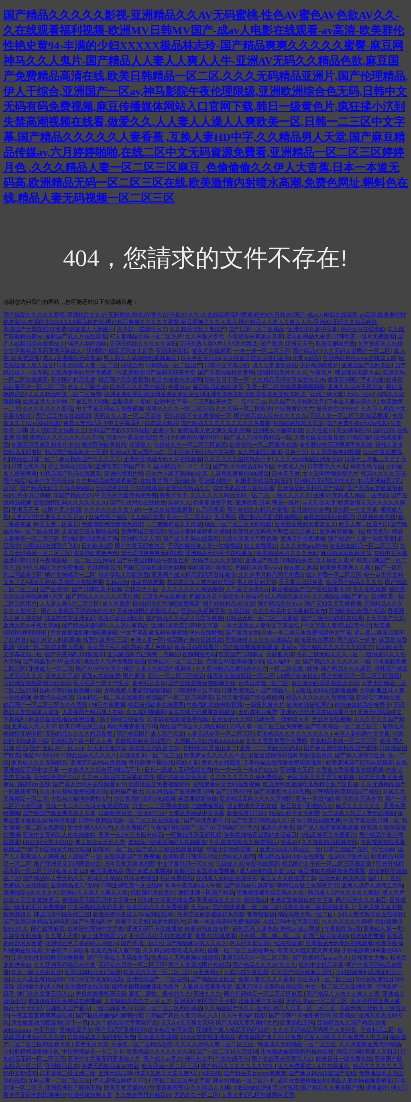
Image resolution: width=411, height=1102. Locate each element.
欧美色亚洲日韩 (200, 358)
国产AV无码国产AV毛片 (228, 828)
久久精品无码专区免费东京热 (288, 380)
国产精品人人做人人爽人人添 (342, 994)
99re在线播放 (206, 633)
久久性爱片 (320, 430)
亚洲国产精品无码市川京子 (119, 351)
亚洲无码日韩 (115, 1073)
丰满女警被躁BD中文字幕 (302, 900)
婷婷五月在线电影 (362, 329)
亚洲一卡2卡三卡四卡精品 (130, 835)
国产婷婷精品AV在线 (229, 604)
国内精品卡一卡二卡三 (182, 467)
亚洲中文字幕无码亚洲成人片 (103, 1059)
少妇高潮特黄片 (319, 365)
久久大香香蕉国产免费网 (276, 741)
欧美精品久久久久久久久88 (160, 1052)
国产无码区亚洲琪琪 (120, 1030)
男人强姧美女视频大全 (58, 430)
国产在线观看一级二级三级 (246, 907)
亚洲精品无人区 (140, 539)
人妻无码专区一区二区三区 (220, 734)
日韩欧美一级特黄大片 (281, 719)
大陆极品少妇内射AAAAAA (208, 741)
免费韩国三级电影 (143, 532)
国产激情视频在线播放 (250, 647)
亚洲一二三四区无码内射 (270, 748)
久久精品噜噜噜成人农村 (174, 950)
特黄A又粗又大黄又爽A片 (166, 1073)
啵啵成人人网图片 (91, 329)
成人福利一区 (283, 662)
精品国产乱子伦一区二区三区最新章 (327, 864)
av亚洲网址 (207, 972)
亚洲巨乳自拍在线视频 (98, 763)
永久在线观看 (370, 589)
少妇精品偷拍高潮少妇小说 (37, 683)
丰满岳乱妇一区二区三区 (150, 755)
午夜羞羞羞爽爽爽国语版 (42, 1016)
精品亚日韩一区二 (33, 459)
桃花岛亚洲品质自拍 (154, 748)
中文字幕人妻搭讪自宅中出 (337, 625)
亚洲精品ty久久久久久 (30, 893)
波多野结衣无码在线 (252, 806)
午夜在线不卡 (232, 1059)
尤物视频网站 (207, 806)
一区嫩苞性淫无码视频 (193, 835)
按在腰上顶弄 (300, 568)
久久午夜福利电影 (243, 1016)
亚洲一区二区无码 (189, 517)
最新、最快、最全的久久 (160, 994)
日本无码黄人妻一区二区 (87, 365)
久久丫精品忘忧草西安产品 (124, 1023)
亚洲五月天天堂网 (44, 402)
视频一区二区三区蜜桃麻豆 (241, 950)
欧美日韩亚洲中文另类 (95, 929)
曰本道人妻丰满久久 (352, 402)
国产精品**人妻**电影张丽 (361, 539)
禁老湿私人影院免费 (123, 575)
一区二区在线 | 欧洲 (293, 669)
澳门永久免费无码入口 (45, 994)
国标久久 (179, 503)
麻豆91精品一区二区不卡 (244, 1081)
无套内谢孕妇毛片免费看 (81, 373)
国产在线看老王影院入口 (282, 1059)
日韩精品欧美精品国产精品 (311, 488)
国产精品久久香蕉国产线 (332, 1088)
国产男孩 (134, 676)
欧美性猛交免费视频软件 (159, 784)
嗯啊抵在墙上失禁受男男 (308, 885)
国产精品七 (307, 351)
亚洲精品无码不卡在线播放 (219, 553)
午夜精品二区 (378, 1030)
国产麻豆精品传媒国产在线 (322, 1073)
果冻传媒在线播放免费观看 (62, 719)
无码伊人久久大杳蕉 (217, 560)
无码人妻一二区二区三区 (59, 1081)
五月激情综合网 (310, 510)
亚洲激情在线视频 (87, 987)
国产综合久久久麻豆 (361, 900)
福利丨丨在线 (384, 878)
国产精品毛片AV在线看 (51, 662)
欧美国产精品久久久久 (354, 582)
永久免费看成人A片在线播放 (313, 1066)
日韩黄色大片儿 (327, 467)
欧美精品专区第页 (170, 1030)
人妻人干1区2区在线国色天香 (257, 1095)
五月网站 (225, 517)
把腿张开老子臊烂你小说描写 (225, 597)
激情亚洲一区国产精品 (206, 893)
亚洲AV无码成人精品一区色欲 (350, 495)
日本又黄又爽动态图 (129, 864)
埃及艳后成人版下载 (115, 950)
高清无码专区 (366, 467)
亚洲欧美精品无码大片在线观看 (162, 459)
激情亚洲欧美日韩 (103, 445)
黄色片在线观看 (211, 351)
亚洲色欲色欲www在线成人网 (360, 358)
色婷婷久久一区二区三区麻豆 (190, 445)
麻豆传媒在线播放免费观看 (331, 871)
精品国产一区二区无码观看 (179, 698)
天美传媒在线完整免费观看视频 (283, 763)
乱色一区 (296, 452)
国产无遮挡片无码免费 (282, 792)
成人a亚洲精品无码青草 (71, 358)
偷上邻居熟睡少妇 (103, 936)
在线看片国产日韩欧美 (168, 481)
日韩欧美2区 (96, 546)
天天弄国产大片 (385, 618)
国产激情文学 (242, 633)
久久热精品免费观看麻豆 (107, 481)
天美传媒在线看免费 (319, 438)
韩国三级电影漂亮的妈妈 (154, 568)
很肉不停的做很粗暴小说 (70, 690)
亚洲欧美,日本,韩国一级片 (267, 503)
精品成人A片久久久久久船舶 (343, 893)
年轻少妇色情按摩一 (231, 849)
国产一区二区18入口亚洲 (227, 1052)
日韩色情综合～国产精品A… (257, 690)
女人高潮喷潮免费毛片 (330, 474)
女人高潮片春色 (204, 336)
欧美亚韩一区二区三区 (170, 1066)
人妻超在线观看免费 (207, 987)
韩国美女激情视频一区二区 (240, 676)
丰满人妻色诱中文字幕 (362, 734)
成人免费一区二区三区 (333, 575)
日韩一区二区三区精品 (176, 676)
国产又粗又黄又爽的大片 (247, 1023)
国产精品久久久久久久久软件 (238, 1066)
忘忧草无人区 (142, 589)
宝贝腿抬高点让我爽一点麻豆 (143, 654)
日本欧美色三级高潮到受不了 (318, 907)
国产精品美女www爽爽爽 (255, 1073)
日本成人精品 (161, 423)
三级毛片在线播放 (164, 597)
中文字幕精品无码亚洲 (95, 907)
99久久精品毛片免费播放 (53, 568)
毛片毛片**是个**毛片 (101, 683)
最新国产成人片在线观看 (76, 336)
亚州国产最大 (126, 792)
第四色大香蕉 (277, 828)
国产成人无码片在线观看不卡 (89, 784)
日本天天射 (286, 474)
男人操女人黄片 (334, 560)
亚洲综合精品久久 (187, 488)
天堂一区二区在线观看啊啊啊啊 (285, 387)
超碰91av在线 (33, 784)
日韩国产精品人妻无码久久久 (182, 1016)
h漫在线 (211, 1073)
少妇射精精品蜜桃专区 (31, 1052)
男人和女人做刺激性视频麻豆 (141, 358)
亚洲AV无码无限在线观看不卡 (317, 712)
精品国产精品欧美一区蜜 (76, 452)
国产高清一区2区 (142, 943)
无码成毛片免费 (257, 712)
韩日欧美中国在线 (151, 763)
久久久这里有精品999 (38, 979)
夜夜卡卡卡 (173, 495)
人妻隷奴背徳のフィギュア (137, 1001)
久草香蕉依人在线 (380, 344)
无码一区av (360, 394)
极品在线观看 (147, 582)
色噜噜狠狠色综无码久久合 (270, 893)
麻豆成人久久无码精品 (39, 763)
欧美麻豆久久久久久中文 (215, 755)
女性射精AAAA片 (89, 828)
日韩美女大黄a (369, 958)
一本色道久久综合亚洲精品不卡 (102, 770)
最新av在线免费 (100, 676)
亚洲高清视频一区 (341, 532)
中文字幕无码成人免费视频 (109, 409)
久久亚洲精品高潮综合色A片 (231, 669)
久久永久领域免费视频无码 (73, 792)
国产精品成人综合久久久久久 (270, 416)
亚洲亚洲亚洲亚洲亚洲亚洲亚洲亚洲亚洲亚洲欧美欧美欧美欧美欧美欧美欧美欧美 (206, 394)
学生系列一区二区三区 (325, 979)
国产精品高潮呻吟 (84, 625)
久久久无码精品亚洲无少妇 (308, 459)
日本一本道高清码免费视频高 (223, 922)
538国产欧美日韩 (298, 676)
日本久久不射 (62, 676)
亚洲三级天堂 (327, 394)
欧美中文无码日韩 (50, 481)
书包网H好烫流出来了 (209, 748)
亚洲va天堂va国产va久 (137, 452)
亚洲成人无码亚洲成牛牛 (227, 878)
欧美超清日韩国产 (309, 705)
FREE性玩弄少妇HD (47, 842)
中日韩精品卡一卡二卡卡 (93, 1052)
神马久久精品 (104, 878)
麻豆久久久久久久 (358, 806)
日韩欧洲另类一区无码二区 (132, 813)
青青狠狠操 (261, 914)
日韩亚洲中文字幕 (260, 1001)
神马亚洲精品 (107, 871)
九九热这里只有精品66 (143, 1095)
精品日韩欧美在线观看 (156, 705)
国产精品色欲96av (280, 604)
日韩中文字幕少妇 (226, 365)
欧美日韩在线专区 (207, 929)
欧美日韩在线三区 (81, 727)
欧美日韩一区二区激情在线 (263, 445)
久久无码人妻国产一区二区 (357, 351)
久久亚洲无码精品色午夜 (65, 965)
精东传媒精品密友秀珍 (362, 705)
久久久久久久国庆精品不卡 (238, 459)
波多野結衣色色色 (95, 553)
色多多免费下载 (212, 503)
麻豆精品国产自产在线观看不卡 (310, 589)
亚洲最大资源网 (157, 1037)
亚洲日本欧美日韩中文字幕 (184, 625)
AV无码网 (383, 849)
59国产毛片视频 (61, 510)
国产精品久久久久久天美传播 (102, 597)
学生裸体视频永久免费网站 (243, 842)
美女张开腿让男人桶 (375, 1001)
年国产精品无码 (73, 495)
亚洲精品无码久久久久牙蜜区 (256, 799)
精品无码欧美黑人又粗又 (367, 1052)
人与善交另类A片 (247, 589)
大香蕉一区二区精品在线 (142, 1044)
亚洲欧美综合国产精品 (357, 611)
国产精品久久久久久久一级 (336, 662)
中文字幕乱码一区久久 (185, 864)
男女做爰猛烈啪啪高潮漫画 (84, 633)
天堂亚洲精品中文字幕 (196, 813)
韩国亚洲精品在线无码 (263, 481)
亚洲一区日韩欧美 (317, 799)
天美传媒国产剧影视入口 (147, 611)
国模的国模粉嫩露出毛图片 (145, 987)
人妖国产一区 (84, 857)
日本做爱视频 (367, 936)
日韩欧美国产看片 (67, 1008)
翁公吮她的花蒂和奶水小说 (325, 683)
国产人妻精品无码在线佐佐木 (77, 611)
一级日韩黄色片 (265, 705)
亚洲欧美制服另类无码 (90, 539)
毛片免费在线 (176, 878)
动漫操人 (140, 445)
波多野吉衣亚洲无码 (70, 618)
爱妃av (289, 647)
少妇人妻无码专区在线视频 (370, 914)
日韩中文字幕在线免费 (166, 900)
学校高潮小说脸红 (209, 568)
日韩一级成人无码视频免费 (178, 770)
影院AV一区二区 (113, 849)
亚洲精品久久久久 (218, 900)
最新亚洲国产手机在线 (356, 380)
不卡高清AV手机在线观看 (160, 936)
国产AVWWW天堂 (99, 669)
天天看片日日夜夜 (301, 582)
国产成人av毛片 (162, 1059)
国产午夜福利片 (92, 922)
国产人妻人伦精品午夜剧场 (158, 669)
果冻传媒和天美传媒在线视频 (64, 1001)
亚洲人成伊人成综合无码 (372, 885)
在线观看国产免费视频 (132, 857)
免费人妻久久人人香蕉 (266, 979)
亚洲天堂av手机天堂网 (31, 625)
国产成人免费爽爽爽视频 (327, 828)
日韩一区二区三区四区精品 (168, 1008)
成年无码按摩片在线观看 (244, 488)
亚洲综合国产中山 (56, 777)
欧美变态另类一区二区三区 (157, 972)
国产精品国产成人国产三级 (150, 734)
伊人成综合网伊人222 (119, 1081)
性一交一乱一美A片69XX (245, 770)
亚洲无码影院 (172, 351)
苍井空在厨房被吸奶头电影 (210, 914)
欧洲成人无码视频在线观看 (185, 958)
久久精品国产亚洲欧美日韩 (179, 792)
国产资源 (271, 344)
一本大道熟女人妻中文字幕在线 (261, 625)
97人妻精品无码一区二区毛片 (146, 336)
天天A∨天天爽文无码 (187, 1023)
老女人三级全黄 (87, 387)
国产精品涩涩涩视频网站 (270, 517)
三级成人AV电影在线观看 (247, 864)
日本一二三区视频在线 (160, 806)
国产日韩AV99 (233, 792)
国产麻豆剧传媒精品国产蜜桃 (340, 748)
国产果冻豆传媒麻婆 (249, 885)
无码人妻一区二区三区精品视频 (349, 416)
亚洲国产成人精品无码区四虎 (233, 1030)
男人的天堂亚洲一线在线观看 (266, 943)
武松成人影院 (238, 857)
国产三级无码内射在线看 (332, 618)
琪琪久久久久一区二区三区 (179, 409)
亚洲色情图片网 (123, 474)
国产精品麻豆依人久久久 (196, 943)
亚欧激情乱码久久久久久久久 (70, 503)
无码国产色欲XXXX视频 (118, 430)
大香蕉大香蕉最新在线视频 (349, 770)
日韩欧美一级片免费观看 (364, 336)
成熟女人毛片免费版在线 (114, 662)
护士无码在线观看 (70, 467)
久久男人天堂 (62, 936)
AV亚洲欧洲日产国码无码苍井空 (155, 373)
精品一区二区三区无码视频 (238, 524)
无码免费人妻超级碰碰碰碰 (137, 690)
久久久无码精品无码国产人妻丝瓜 (315, 1030)
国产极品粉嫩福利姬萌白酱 (109, 1016)
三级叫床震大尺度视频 (249, 539)
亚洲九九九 (207, 994)
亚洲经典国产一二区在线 (157, 979)
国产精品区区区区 (212, 979)
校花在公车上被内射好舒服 (200, 582)
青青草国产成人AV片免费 (269, 1037)
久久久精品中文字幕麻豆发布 (289, 611)
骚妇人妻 (187, 763)
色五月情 (45, 1030)
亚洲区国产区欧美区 (366, 365)
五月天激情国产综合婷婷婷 (249, 698)
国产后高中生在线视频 (63, 416)
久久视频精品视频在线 (329, 842)
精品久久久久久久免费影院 (319, 698)
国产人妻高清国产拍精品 (199, 965)
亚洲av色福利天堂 (203, 611)
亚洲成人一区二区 (50, 669)
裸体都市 (377, 1088)
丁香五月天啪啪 (90, 402)
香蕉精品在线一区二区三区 (343, 741)
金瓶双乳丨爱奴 (131, 402)
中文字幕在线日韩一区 (371, 820)
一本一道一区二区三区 (262, 351)
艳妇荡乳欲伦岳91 (152, 893)
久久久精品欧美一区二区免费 (64, 394)
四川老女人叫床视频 (55, 640)
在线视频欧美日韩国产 (143, 741)
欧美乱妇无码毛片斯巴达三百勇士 (274, 532)
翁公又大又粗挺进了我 (288, 878)
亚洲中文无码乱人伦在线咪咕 (59, 835)
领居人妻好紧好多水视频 (199, 532)
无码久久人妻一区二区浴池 (127, 416)
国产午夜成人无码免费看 (118, 958)
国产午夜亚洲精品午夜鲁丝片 (152, 560)
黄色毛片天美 (149, 683)
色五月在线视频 (331, 719)
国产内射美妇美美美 (182, 777)
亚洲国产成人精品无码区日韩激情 (193, 575)
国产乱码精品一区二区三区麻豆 (264, 994)
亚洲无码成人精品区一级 (290, 849)
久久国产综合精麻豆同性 (302, 972)
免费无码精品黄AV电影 (110, 1066)
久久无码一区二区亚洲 (244, 409)
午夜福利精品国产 (173, 828)
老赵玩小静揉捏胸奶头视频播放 (167, 842)
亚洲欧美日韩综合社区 (191, 857)
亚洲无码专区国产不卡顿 (205, 1001)
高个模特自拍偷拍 (122, 719)
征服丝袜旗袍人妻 (89, 1095)
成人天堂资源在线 (274, 365)
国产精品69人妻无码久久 (53, 878)
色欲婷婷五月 (104, 568)
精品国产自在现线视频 (195, 640)
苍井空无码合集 (23, 936)
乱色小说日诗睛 (31, 495)
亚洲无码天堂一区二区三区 (255, 958)
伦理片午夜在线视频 (130, 438)
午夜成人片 (291, 467)
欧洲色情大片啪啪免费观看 (166, 604)
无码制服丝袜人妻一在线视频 (204, 546)
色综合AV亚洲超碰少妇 (235, 662)
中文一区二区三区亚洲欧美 (338, 987)
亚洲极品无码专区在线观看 (339, 943)
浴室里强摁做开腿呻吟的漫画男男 (290, 755)
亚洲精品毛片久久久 (282, 373)
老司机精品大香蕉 (308, 336)
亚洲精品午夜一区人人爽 (81, 741)
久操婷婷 (239, 611)
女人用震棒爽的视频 (335, 452)
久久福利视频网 (146, 712)
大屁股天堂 (280, 654)
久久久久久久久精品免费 (192, 589)
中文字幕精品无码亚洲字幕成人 (43, 351)
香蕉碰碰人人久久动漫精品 (259, 640)
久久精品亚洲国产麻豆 (340, 597)
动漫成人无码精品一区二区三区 (297, 1044)
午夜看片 (321, 373)
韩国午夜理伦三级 (105, 640)
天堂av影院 (306, 358)
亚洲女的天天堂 (231, 719)
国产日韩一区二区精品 (256, 329)
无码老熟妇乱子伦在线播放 (129, 488)
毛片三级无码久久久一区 (327, 654)
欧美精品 (344, 1016)
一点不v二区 (250, 402)
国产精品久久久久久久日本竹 (336, 647)
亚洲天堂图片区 (348, 857)
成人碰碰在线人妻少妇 (267, 871)
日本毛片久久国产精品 (138, 387)
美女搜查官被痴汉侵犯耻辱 (256, 358)
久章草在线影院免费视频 (178, 719)
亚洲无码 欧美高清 (342, 878)
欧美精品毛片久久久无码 (287, 553)
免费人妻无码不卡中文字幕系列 (102, 423)
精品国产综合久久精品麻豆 (193, 727)
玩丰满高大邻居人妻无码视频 (358, 813)
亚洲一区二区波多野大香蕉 (50, 647)
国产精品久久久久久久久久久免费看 (226, 423)
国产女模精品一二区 (70, 575)
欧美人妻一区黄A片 (363, 524)
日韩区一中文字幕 (355, 510)
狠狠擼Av (255, 900)
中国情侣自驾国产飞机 (50, 546)
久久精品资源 (147, 517)
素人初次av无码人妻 (100, 842)
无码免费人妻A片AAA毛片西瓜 (218, 344)
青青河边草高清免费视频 (205, 871)
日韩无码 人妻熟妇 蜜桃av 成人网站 (277, 929)
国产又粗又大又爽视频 (333, 604)
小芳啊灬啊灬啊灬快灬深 (269, 936)
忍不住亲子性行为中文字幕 (201, 452)
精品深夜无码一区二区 (305, 914)
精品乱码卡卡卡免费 (294, 813)
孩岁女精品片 (168, 922)
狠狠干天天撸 (132, 922)
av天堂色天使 (319, 503)
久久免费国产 (131, 828)
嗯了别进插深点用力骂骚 (59, 849)
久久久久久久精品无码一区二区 (229, 495)
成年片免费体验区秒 (302, 1081)
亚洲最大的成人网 (39, 987)
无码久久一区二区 (196, 1095)
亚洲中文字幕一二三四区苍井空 (193, 402)
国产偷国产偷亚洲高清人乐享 (59, 813)
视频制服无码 (199, 654)
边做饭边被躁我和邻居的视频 (297, 1052)
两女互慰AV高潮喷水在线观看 (65, 582)
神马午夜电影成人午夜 (193, 885)
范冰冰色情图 (140, 878)
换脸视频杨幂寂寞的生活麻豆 (260, 835)
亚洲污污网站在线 (378, 698)
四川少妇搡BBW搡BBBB (189, 438)
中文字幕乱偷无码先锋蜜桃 (154, 633)
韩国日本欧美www (258, 568)
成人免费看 (116, 604)
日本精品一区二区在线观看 (109, 698)
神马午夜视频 (108, 705)
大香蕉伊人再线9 (66, 950)
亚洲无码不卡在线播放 (154, 929)
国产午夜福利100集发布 (74, 654)
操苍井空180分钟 (337, 409)
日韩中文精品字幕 (321, 965)
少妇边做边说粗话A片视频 (266, 1088)
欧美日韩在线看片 (197, 647)
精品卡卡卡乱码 (23, 1008)
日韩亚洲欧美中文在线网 (132, 885)
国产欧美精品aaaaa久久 (320, 958)
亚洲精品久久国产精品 (345, 1023)
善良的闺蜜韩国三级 (101, 994)
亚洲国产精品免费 (73, 380)
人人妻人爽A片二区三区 (69, 604)
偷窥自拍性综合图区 (328, 517)
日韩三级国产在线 (346, 849)
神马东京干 (199, 1059)
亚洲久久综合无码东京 (355, 387)
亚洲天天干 (299, 344)
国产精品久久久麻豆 (346, 669)
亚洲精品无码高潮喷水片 (325, 481)
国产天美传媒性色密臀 (226, 373)
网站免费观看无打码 (131, 727)
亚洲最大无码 (296, 770)
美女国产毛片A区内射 (114, 647)
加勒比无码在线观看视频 (326, 690)
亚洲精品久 (319, 806)
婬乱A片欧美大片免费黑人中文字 (345, 1037)
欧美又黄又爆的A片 (128, 1088)
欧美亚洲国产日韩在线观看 (359, 763)
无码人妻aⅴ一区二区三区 (317, 1001)
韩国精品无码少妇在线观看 (292, 857)
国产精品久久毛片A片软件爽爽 (184, 618)
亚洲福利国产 (215, 481)
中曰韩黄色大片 (294, 409)
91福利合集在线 (376, 517)
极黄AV (290, 842)
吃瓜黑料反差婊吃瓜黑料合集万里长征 (310, 784)
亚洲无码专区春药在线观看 (269, 987)
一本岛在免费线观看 (167, 510)
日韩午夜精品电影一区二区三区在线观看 (130, 820)
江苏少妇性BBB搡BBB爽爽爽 (47, 958)
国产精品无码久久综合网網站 (56, 488)
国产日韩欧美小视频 (97, 589)
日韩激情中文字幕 (196, 690)
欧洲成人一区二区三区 (175, 662)
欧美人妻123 (71, 871)
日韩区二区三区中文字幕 (179, 1081)
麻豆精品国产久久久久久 (90, 459)
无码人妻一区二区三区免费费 (266, 727)
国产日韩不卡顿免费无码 (300, 1016)
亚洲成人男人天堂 (33, 727)
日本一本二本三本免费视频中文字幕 (306, 633)
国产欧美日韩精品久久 (259, 820)
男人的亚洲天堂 (256, 582)
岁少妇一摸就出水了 (142, 329)
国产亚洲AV (54, 589)
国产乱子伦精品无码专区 (244, 467)
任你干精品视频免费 (315, 820)
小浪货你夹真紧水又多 (255, 336)
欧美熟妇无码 (297, 1023)
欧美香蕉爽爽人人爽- (346, 568)
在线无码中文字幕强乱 (291, 922)
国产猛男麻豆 (48, 929)
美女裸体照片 (353, 430)
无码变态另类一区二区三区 (132, 965)
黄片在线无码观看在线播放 (202, 712)
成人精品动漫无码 (287, 597)
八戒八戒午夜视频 (246, 972)
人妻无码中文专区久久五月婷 (48, 517)
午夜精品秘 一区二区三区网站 (76, 560)
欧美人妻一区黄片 (56, 524)
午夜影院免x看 (342, 929)
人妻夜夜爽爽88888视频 (239, 474)
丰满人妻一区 (147, 640)
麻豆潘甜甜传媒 (197, 799)
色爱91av (179, 387)
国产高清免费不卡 (206, 820)
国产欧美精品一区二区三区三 (342, 727)
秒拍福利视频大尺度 (298, 423)
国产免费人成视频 (148, 871)
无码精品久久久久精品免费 (79, 734)
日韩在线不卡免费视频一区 (197, 416)
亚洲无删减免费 (335, 344)
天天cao (200, 907)
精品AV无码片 (40, 755)
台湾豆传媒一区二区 (263, 683)
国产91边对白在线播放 (138, 503)
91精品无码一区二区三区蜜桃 (261, 618)
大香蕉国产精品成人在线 (93, 712)
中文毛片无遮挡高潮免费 (126, 495)
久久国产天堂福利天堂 (297, 402)
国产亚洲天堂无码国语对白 (67, 864)
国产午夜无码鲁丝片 (140, 546)
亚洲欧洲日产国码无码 (73, 1088)
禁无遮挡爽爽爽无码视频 (152, 553)
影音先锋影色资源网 (176, 380)
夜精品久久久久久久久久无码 (66, 438)
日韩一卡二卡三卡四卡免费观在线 (87, 806)
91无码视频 (210, 510)
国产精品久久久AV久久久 (264, 965)
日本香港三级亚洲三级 (67, 1073)
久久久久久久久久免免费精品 (247, 777)
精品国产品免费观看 (123, 380)
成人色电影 (158, 647)
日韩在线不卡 (28, 467)
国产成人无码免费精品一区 (257, 438)
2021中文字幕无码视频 (95, 979)
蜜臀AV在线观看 (215, 936)
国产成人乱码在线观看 (191, 539)
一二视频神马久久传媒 (174, 524)
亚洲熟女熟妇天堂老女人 (305, 524)
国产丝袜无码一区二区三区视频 (360, 676)
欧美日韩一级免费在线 (344, 1059)
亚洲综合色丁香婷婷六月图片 (81, 943)
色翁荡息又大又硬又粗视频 (321, 777)
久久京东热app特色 (303, 546)
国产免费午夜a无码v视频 (357, 423)
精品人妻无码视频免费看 (361, 1081)
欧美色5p (378, 532)
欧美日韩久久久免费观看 (157, 907)
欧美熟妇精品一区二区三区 (363, 546)
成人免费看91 (260, 546)
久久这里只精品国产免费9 (270, 575)
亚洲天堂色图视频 (302, 539)
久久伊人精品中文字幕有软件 (118, 777)
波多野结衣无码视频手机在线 (335, 445)
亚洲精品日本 (62, 1066)
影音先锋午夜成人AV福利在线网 (134, 914)
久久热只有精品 (129, 625)
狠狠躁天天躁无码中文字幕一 (98, 900)
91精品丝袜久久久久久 (89, 755)
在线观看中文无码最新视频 (226, 784)
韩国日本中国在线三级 (62, 914)
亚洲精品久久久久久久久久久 (293, 734)
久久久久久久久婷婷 (347, 922)
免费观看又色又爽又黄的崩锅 (213, 430)
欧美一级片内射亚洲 (36, 972)
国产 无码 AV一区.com (57, 748)
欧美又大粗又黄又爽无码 (308, 950)
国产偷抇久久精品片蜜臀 (257, 510)
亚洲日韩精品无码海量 (93, 972)
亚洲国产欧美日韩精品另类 (279, 560)
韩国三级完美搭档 (325, 936)
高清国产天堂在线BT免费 (35, 329)
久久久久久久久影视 (47, 409)
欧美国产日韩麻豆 (240, 654)
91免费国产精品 (108, 517)
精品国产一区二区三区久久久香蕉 (46, 705)
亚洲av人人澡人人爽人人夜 (94, 893)
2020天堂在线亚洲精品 (207, 1037)
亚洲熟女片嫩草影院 (278, 430)
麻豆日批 (291, 806)
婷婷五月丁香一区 (226, 380)
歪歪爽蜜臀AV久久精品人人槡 (192, 1088)
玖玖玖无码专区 (362, 799)
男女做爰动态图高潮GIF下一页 (49, 1023)
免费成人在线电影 (25, 885)
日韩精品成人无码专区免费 (101, 1037)
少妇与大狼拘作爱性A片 (81, 799)
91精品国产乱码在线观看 (70, 474)
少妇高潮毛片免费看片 (328, 835)
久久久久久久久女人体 (112, 510)
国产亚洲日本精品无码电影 (37, 922)
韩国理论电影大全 (357, 373)
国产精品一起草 (356, 640)
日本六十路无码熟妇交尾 (177, 474)
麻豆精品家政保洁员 (218, 387)
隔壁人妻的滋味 (87, 344)
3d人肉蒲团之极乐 (259, 452)
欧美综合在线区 (53, 698)
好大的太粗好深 (106, 748)
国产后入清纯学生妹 (360, 755)
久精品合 (117, 582)
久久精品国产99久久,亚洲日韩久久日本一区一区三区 (270, 1008)
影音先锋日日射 (246, 813)
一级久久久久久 (291, 495)
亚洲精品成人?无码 (74, 885)
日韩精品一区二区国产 (174, 365)
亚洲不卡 (163, 430)
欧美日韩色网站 (314, 640)
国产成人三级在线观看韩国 (169, 849)
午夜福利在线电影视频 (214, 705)
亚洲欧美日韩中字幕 (312, 329)
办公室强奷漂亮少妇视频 (144, 799)
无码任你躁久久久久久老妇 (143, 344)
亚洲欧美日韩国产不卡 (123, 467)
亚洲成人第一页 (383, 929)
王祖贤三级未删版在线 (90, 532)
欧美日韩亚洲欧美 (120, 618)
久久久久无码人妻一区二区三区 (215, 1044)
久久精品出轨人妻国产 (198, 329)
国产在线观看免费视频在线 (202, 683)
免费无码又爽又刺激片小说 (45, 445)
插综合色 (132, 365)
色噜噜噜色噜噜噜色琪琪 (112, 524)
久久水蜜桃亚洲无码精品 (370, 1044)
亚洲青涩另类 (76, 1030)
